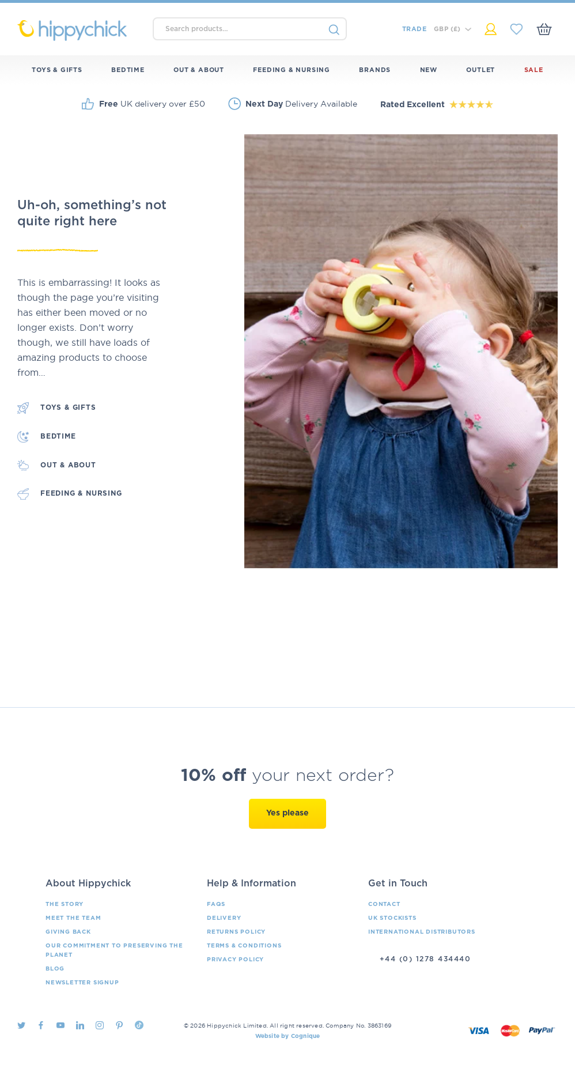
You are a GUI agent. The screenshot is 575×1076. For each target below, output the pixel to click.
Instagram (100, 1025)
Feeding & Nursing (291, 70)
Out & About (198, 70)
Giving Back (68, 932)
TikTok (139, 1025)
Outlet (480, 70)
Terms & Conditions (244, 946)
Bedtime (128, 70)
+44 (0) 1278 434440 (425, 959)
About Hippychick (88, 883)
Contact (384, 904)
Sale (533, 70)
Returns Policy (236, 932)
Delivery (224, 918)
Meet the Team (73, 918)
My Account (491, 29)
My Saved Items (516, 29)
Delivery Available (301, 103)
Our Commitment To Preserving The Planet (114, 950)
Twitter (21, 1025)
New (428, 70)
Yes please (287, 813)
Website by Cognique (287, 1036)
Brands (375, 70)
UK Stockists (392, 918)
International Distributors (421, 932)
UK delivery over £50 (152, 103)
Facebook (41, 1025)
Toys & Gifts (57, 70)
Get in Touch (398, 883)
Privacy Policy (235, 959)
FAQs (216, 904)
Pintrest (119, 1025)
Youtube (60, 1025)
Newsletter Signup (82, 983)
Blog (55, 969)
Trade (414, 29)
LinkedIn (80, 1025)
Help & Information (251, 883)
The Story (65, 904)
